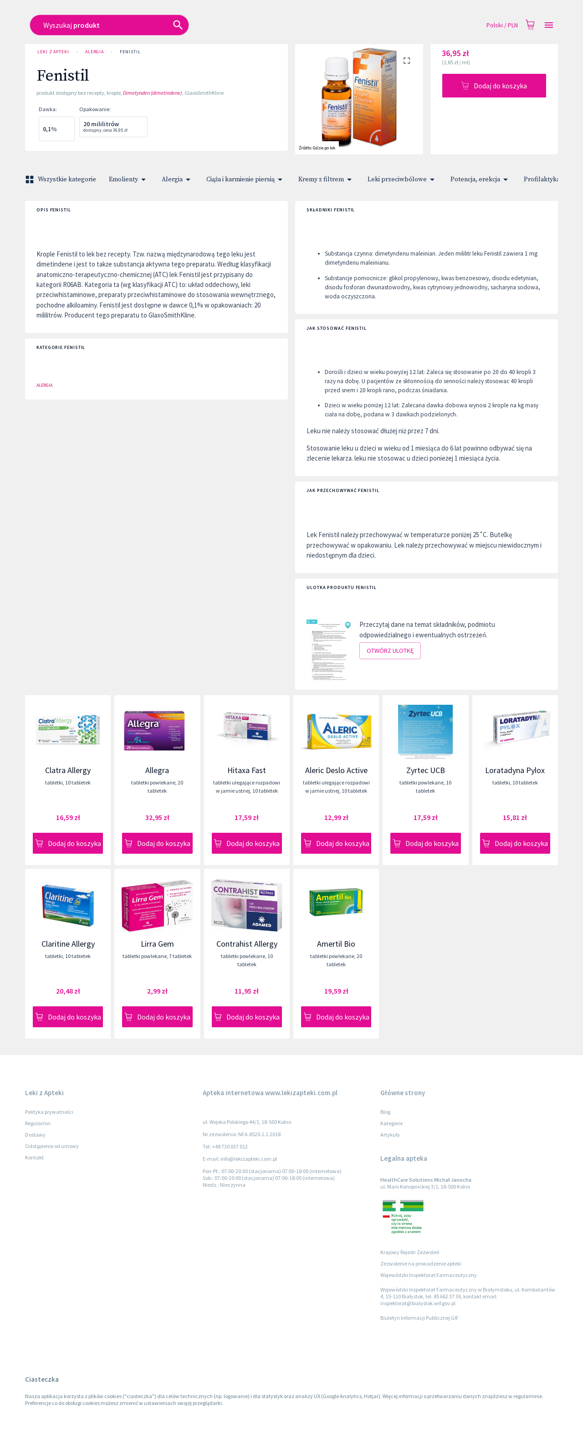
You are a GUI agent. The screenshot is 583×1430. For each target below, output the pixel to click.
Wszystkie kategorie (61, 179)
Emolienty (128, 179)
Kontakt (34, 1157)
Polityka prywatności (49, 1111)
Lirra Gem (157, 943)
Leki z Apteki (53, 52)
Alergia (94, 52)
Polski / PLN (502, 25)
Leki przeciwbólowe (402, 179)
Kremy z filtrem (326, 179)
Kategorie (391, 1123)
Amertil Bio (336, 943)
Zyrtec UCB (425, 770)
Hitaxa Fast (246, 770)
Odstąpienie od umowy (52, 1146)
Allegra (157, 770)
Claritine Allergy (68, 943)
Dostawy (35, 1134)
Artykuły (390, 1134)
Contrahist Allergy (246, 943)
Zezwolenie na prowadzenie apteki (420, 1263)
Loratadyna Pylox (515, 770)
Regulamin (38, 1123)
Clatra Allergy (68, 770)
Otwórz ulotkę (390, 651)
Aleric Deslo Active (336, 770)
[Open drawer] (549, 25)
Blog (385, 1111)
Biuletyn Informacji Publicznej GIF (419, 1317)
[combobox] (226, 25)
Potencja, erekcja (481, 179)
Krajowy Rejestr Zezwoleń (410, 1252)
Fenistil (130, 52)
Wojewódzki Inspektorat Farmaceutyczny (428, 1274)
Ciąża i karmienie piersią (246, 179)
